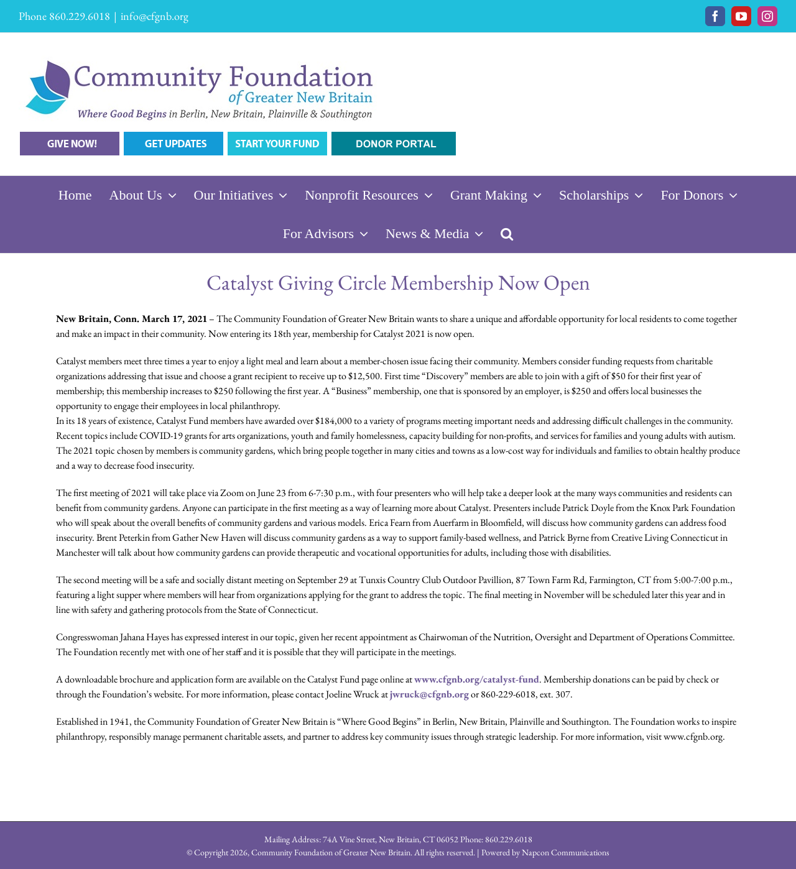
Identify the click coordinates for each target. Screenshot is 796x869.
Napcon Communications (565, 852)
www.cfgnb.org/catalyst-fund (476, 679)
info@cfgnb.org (154, 16)
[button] (507, 233)
